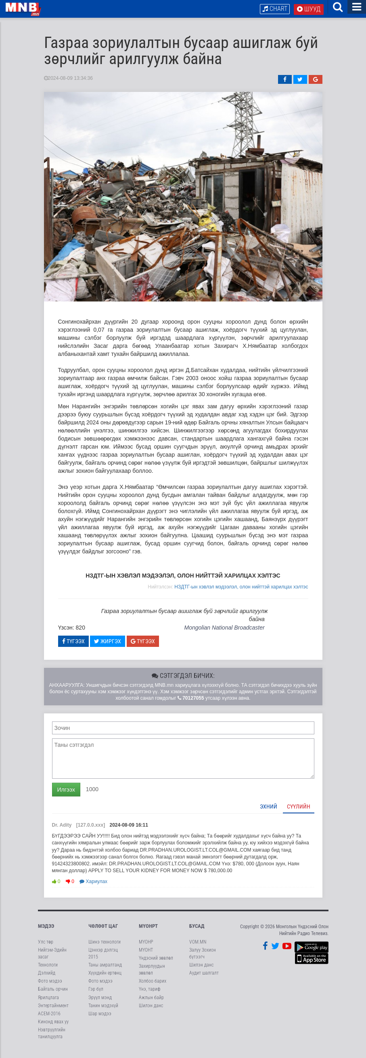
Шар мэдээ (99, 1019)
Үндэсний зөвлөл (156, 964)
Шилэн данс (151, 1011)
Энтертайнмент (53, 1011)
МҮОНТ (146, 955)
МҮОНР (146, 947)
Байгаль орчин (53, 995)
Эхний (268, 812)
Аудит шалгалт (204, 978)
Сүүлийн (298, 812)
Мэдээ (46, 932)
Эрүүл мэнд (100, 1003)
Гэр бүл (95, 995)
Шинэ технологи (104, 947)
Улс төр (45, 947)
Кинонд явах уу (53, 1027)
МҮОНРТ (148, 932)
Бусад (197, 932)
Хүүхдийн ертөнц (104, 978)
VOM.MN (197, 947)
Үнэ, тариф (150, 995)
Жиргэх (107, 647)
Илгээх (66, 795)
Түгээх (73, 647)
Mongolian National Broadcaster (224, 633)
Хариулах (93, 887)
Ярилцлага (48, 1003)
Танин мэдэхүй (103, 1011)
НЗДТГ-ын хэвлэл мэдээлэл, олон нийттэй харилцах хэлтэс (241, 592)
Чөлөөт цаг (103, 932)
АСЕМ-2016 (49, 1019)
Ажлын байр (151, 1003)
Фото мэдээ (50, 986)
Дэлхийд (46, 978)
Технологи (48, 970)
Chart (274, 8)
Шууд (308, 9)
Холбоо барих (152, 986)
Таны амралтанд (105, 970)
